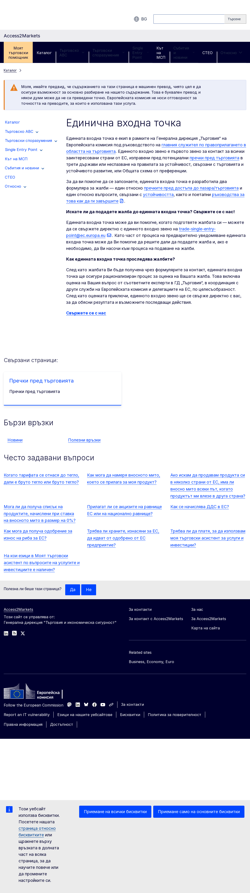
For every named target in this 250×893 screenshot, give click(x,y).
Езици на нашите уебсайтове (84, 715)
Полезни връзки (84, 440)
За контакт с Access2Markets (156, 619)
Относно (231, 52)
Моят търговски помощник (18, 53)
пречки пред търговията (214, 157)
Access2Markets (18, 609)
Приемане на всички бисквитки (115, 811)
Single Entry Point (140, 53)
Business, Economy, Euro (151, 662)
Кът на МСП (161, 53)
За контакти (132, 704)
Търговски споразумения (108, 52)
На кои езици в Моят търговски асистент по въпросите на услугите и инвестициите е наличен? (42, 562)
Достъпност (61, 724)
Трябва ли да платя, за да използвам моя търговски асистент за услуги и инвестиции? (207, 538)
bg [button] (140, 19)
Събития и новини (184, 53)
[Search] (235, 19)
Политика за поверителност (174, 715)
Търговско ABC (71, 52)
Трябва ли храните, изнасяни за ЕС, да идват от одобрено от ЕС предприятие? (123, 538)
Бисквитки (130, 715)
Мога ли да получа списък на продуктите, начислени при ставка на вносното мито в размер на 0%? (39, 513)
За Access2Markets (208, 619)
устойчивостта (158, 194)
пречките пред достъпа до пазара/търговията (191, 188)
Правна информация (23, 724)
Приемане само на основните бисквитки (199, 811)
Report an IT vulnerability (27, 715)
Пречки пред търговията (41, 381)
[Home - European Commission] (37, 693)
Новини (15, 440)
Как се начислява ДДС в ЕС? (199, 506)
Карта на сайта (205, 628)
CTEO (207, 52)
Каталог (44, 52)
